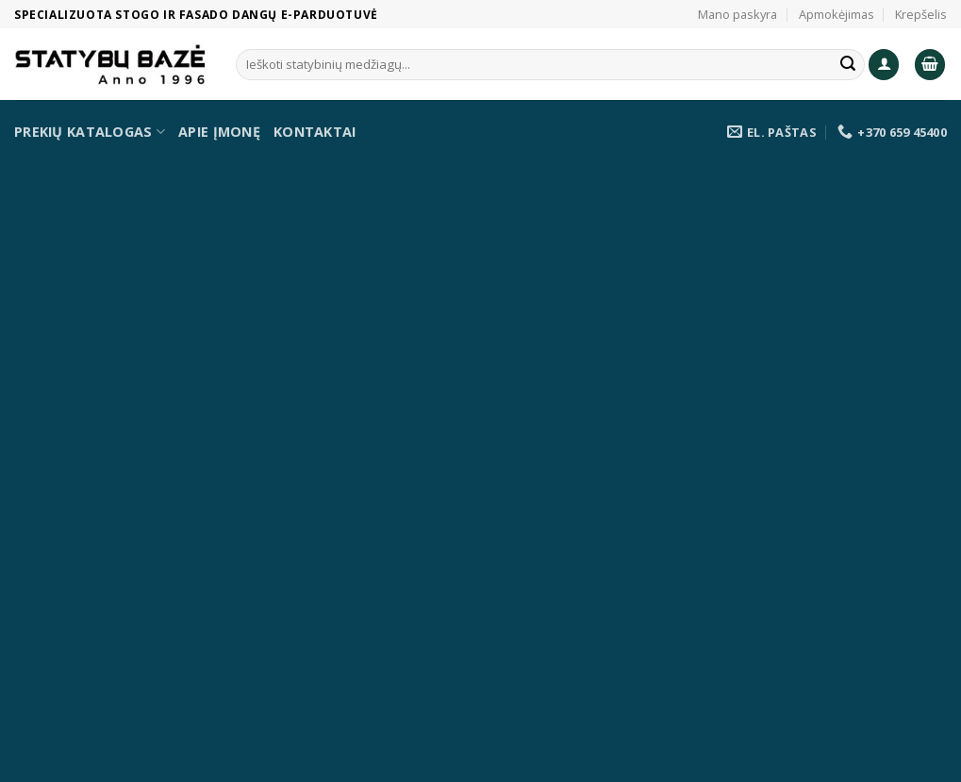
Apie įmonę (219, 132)
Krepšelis (921, 14)
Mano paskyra (737, 14)
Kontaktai (314, 132)
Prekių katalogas (89, 132)
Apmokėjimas (836, 14)
